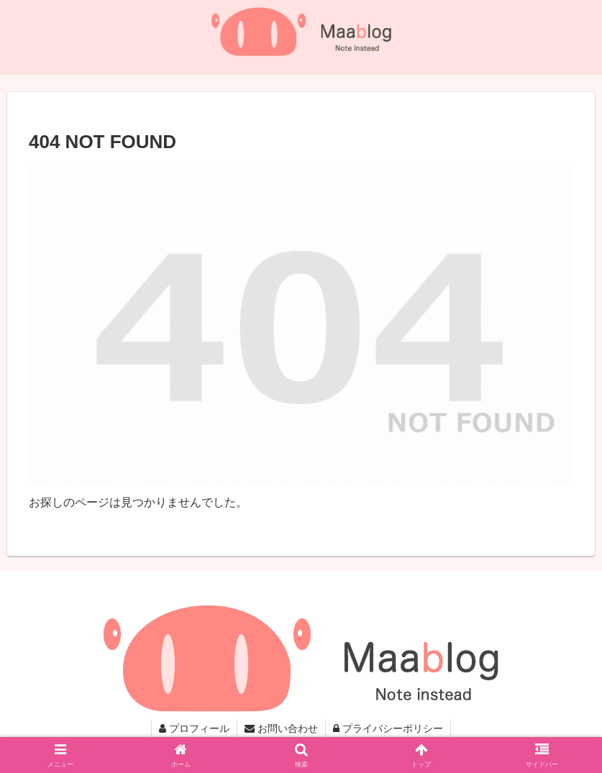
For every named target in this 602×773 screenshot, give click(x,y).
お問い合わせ (281, 728)
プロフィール (194, 728)
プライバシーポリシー (388, 728)
